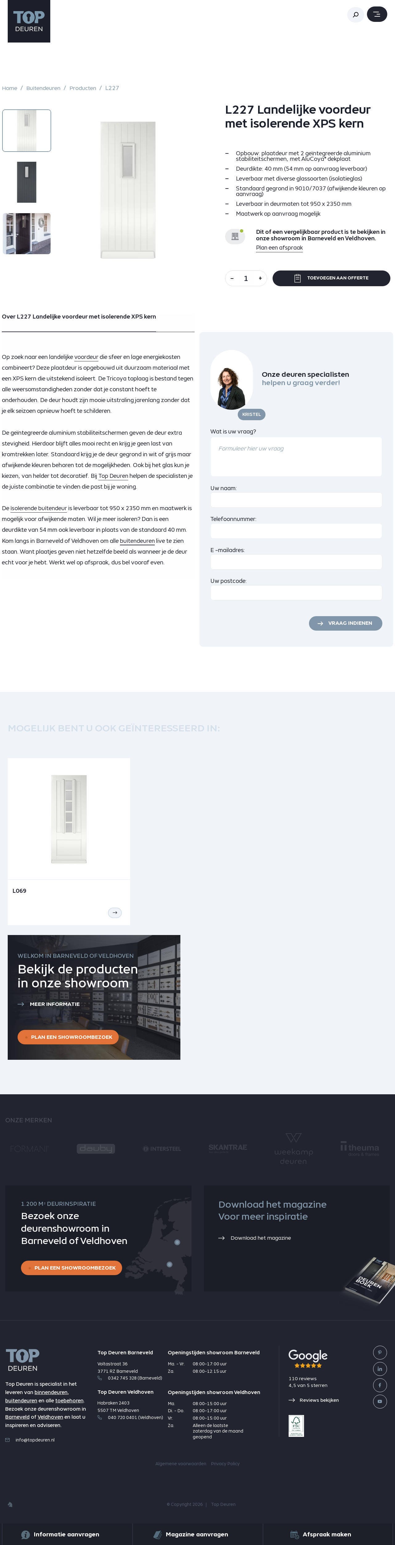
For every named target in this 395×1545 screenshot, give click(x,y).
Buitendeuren (44, 88)
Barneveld (17, 1419)
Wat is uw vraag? (233, 431)
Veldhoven (50, 1419)
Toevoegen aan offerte (334, 278)
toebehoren (69, 1402)
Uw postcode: (228, 581)
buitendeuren (21, 1402)
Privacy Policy (225, 1466)
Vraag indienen (349, 623)
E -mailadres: (227, 550)
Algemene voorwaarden (180, 1466)
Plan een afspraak (280, 247)
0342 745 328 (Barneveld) (129, 1379)
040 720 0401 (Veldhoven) (130, 1419)
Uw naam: (223, 488)
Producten (85, 88)
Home (9, 88)
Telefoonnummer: (233, 519)
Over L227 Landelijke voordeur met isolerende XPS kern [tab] (79, 317)
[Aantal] (248, 278)
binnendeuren (51, 1394)
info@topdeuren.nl (30, 1441)
